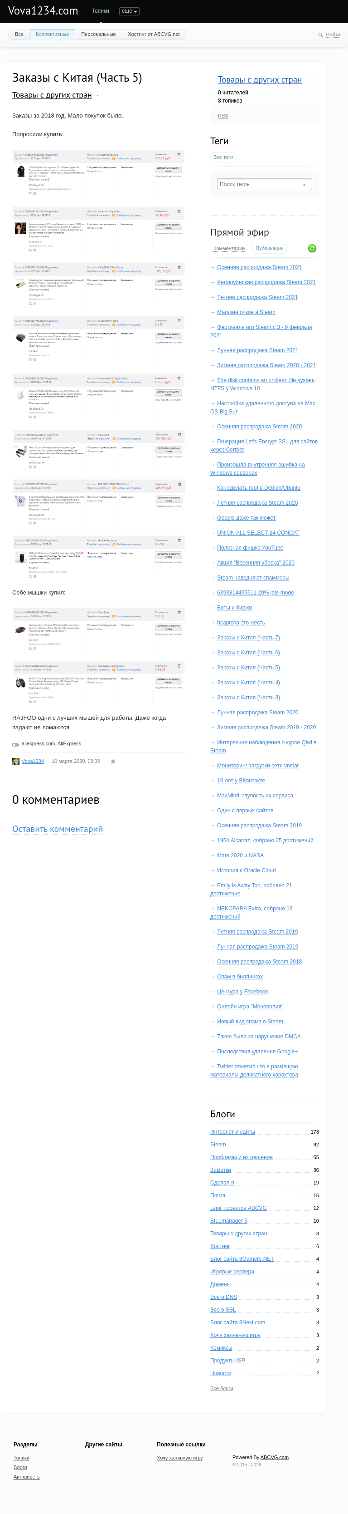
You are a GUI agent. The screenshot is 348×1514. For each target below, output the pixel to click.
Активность (158, 11)
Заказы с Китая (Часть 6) (248, 652)
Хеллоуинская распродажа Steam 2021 (266, 282)
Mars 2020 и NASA (240, 855)
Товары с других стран (260, 79)
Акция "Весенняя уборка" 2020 (256, 563)
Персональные (98, 34)
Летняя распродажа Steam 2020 (257, 503)
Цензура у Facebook (242, 991)
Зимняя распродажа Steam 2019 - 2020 (266, 727)
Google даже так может (246, 518)
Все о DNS (223, 1297)
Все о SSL (223, 1310)
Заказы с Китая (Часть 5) (248, 667)
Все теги (223, 157)
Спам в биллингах (240, 976)
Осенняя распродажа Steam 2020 (259, 426)
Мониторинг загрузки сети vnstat (258, 765)
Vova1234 (33, 761)
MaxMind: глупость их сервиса (255, 795)
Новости (220, 1373)
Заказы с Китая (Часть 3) (248, 697)
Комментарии (229, 248)
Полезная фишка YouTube (250, 548)
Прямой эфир (239, 232)
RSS (223, 115)
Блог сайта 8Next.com (237, 1322)
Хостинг (220, 1246)
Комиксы (221, 1348)
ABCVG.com (275, 1457)
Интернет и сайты (232, 1132)
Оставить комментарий (57, 829)
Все (19, 34)
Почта (217, 1195)
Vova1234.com (43, 10)
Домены (220, 1284)
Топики (100, 11)
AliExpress (69, 743)
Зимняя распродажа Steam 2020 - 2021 (266, 365)
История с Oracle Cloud (246, 870)
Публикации (270, 248)
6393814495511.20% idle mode (255, 593)
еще (190, 11)
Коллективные (52, 34)
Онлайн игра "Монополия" (250, 1006)
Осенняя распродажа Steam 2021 (259, 267)
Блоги (126, 11)
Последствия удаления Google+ (257, 1051)
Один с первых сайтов (245, 810)
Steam (218, 1144)
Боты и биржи (234, 608)
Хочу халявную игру (235, 1335)
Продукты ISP (227, 1360)
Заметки (220, 1170)
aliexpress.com (38, 743)
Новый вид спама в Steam (250, 1021)
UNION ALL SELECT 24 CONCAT (258, 533)
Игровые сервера (232, 1271)
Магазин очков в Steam (246, 312)
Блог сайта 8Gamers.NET (242, 1259)
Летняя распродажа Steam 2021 (257, 297)
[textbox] (264, 184)
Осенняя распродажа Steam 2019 (259, 825)
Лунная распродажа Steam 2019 (257, 947)
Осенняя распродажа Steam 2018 (259, 962)
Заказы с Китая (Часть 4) (248, 682)
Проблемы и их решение (241, 1157)
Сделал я (222, 1183)
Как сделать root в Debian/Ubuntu (258, 488)
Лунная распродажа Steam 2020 (257, 712)
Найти (333, 34)
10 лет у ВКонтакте (241, 780)
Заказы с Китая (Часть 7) (248, 637)
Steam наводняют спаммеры (253, 578)
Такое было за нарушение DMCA (259, 1036)
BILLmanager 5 (228, 1221)
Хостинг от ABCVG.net (154, 34)
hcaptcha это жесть (241, 622)
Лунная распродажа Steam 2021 (257, 350)
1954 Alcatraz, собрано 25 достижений (265, 840)
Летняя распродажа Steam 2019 (257, 932)
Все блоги (221, 1388)
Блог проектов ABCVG (238, 1208)
